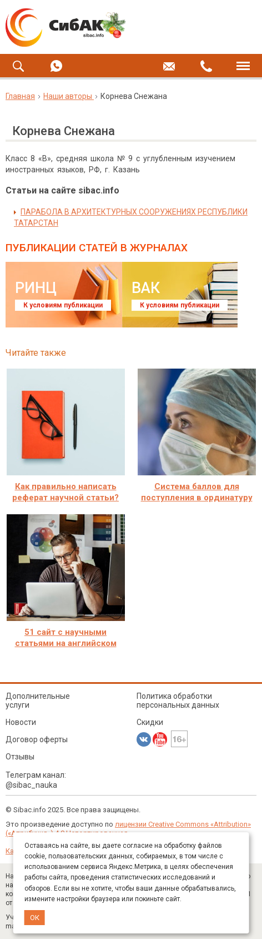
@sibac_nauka (31, 785)
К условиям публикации (63, 305)
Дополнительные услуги (38, 700)
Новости (21, 722)
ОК (34, 917)
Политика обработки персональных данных (178, 700)
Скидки (150, 722)
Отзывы (20, 756)
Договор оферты (37, 739)
